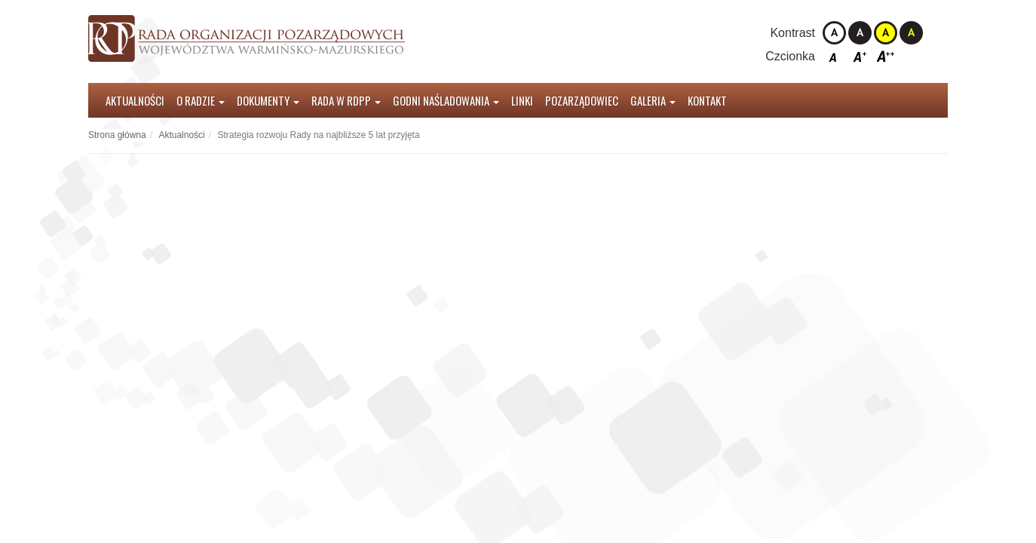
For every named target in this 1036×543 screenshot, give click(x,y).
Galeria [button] (653, 100)
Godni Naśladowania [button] (446, 100)
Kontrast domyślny (834, 32)
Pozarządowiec (581, 100)
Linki (522, 100)
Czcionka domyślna (834, 56)
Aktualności (135, 100)
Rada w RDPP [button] (346, 100)
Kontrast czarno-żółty (911, 32)
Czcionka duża (885, 56)
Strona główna (117, 135)
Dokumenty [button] (268, 100)
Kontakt (707, 100)
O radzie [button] (200, 100)
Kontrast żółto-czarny (885, 32)
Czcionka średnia (860, 56)
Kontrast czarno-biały (860, 32)
